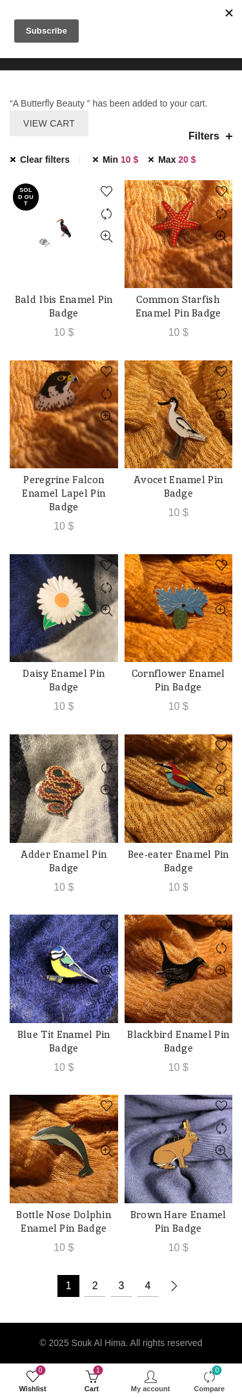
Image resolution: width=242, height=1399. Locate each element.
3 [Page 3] (122, 1285)
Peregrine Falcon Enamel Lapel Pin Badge (63, 493)
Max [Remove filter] (177, 159)
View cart (49, 123)
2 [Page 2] (95, 1285)
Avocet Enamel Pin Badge (178, 486)
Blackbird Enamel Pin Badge (178, 1041)
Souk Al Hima (99, 1343)
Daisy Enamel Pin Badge (64, 680)
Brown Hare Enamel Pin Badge (178, 1221)
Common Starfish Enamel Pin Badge (178, 306)
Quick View (107, 236)
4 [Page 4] (147, 1285)
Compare (107, 214)
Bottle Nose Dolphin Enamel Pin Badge (63, 1221)
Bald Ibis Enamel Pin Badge (64, 306)
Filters (203, 135)
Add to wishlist (107, 191)
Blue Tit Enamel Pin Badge (63, 1041)
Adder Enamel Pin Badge (63, 861)
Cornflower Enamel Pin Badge (178, 680)
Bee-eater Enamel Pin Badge (178, 861)
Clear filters (45, 159)
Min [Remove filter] (120, 159)
